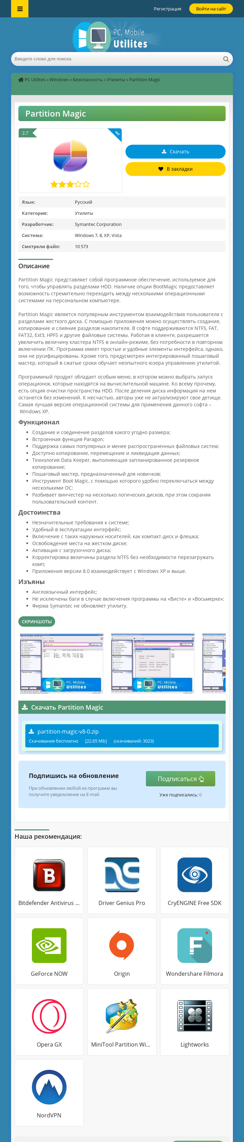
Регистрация (167, 9)
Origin (122, 974)
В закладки (175, 169)
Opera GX (49, 1044)
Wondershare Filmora (194, 974)
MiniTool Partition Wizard (122, 1044)
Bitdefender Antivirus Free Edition (49, 903)
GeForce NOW (49, 974)
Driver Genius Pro (121, 903)
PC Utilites (35, 79)
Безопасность (88, 79)
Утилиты (116, 79)
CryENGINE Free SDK (194, 903)
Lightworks (195, 1044)
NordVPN (49, 1115)
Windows (59, 79)
